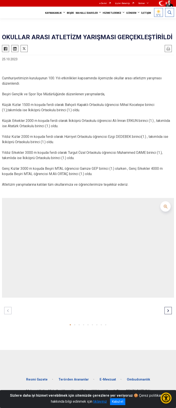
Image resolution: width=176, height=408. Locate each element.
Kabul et (117, 401)
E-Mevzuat (108, 379)
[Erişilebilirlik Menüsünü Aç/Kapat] (166, 398)
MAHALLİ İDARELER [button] (87, 13)
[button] (70, 324)
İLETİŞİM (146, 13)
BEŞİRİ (70, 13)
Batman (141, 3)
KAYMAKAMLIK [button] (53, 13)
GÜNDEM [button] (131, 13)
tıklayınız (100, 401)
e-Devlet (103, 3)
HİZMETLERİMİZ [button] (112, 13)
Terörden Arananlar (73, 379)
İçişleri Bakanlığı (122, 3)
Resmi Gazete (37, 379)
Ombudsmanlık (138, 379)
